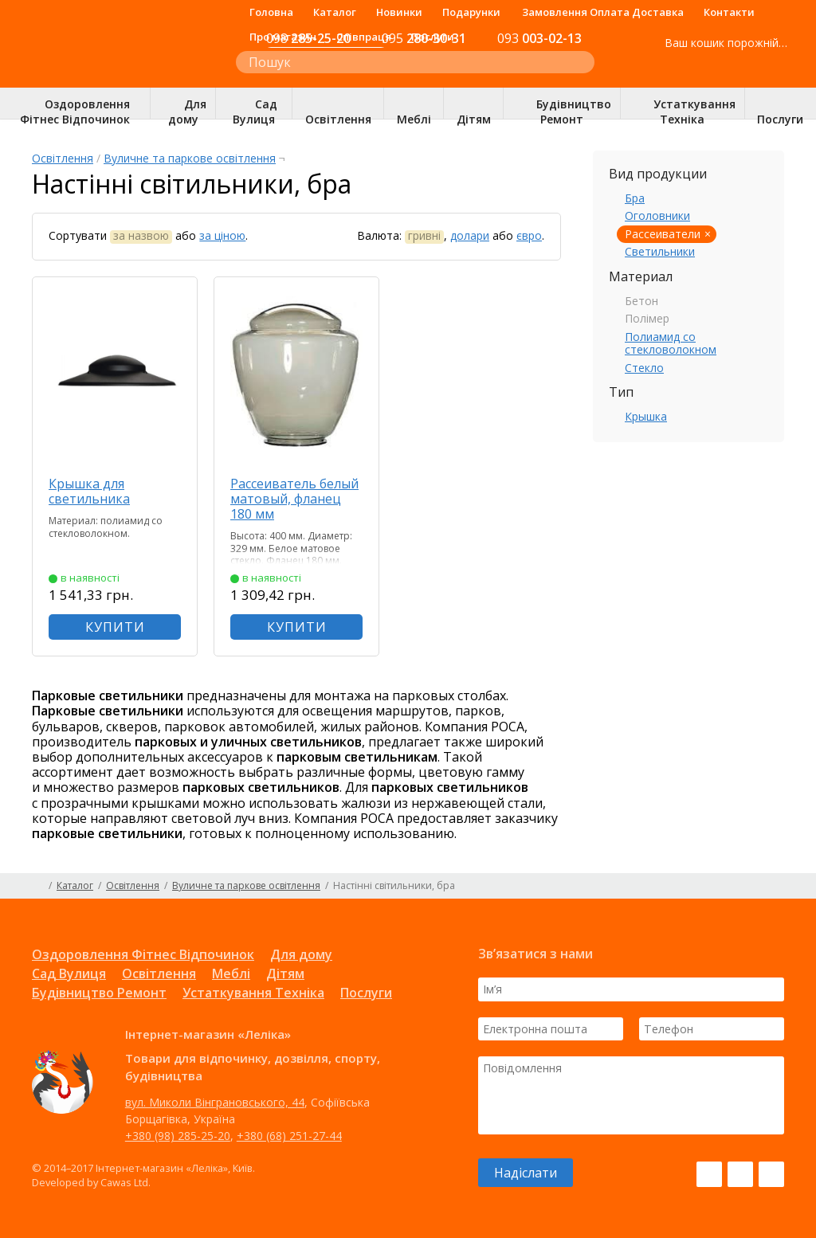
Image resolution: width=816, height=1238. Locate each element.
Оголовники (657, 215)
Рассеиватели (662, 233)
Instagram (740, 1174)
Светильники (660, 251)
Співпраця (363, 36)
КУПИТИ (115, 627)
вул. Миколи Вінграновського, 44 (214, 1102)
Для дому (301, 954)
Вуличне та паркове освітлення (190, 158)
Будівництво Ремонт (99, 992)
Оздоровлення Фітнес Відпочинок (143, 954)
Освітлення (62, 158)
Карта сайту (778, 886)
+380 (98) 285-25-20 (177, 1135)
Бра (635, 198)
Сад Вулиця (69, 973)
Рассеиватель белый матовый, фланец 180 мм (294, 499)
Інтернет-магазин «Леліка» (117, 72)
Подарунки (471, 12)
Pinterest (771, 1174)
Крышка (646, 416)
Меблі (231, 973)
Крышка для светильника (89, 491)
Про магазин (282, 36)
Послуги (432, 36)
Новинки (399, 12)
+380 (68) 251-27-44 (289, 1135)
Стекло (644, 367)
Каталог (334, 12)
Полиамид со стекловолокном (670, 343)
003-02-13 (539, 38)
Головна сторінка (38, 886)
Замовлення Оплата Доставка (603, 12)
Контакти (729, 12)
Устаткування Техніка (253, 992)
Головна (271, 12)
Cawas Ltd (124, 1182)
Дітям (285, 973)
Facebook (709, 1174)
